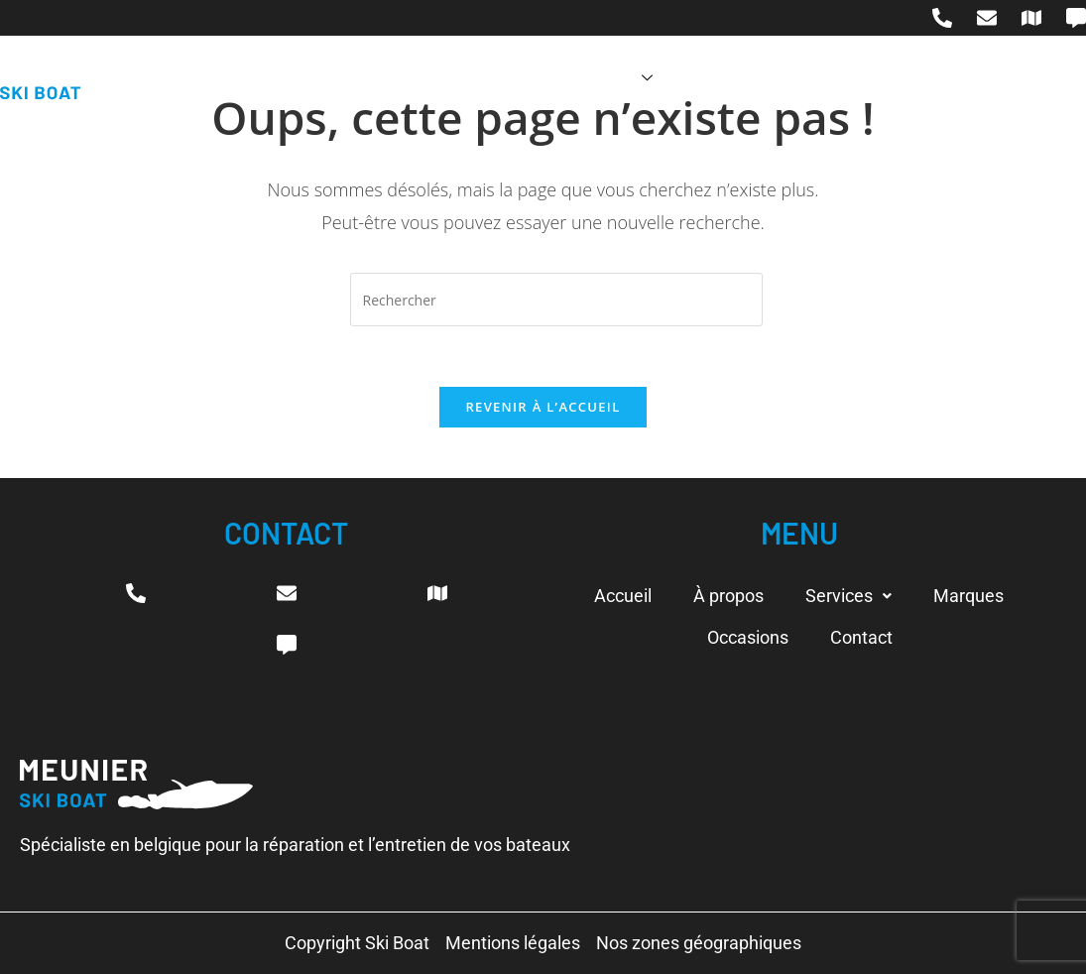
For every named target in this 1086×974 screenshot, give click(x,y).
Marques (727, 77)
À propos (489, 77)
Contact (954, 77)
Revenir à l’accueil (542, 407)
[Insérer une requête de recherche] (556, 299)
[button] (848, 596)
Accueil (386, 77)
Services (608, 77)
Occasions (843, 77)
